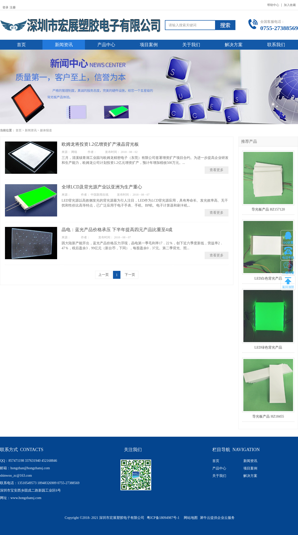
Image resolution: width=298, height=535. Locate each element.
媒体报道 (46, 130)
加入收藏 (290, 5)
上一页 (103, 275)
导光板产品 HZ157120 (268, 209)
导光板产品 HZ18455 (268, 416)
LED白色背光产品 (268, 278)
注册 (13, 7)
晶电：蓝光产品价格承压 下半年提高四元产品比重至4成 (117, 229)
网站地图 (190, 518)
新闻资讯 (31, 130)
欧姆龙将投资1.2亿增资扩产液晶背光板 (100, 144)
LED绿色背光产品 (268, 347)
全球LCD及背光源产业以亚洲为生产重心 (102, 186)
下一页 (130, 275)
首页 (21, 44)
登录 (5, 7)
